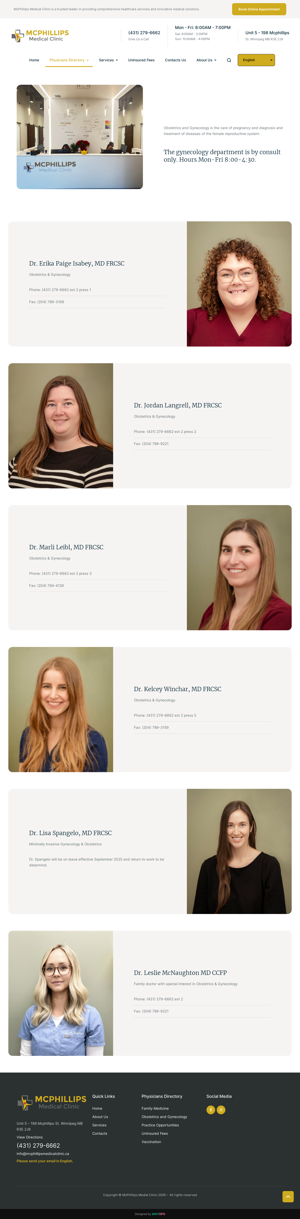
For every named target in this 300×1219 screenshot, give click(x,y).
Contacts (99, 1133)
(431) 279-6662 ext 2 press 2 (171, 432)
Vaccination (151, 1142)
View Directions (30, 1137)
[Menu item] (34, 60)
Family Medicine (155, 1108)
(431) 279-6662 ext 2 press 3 (67, 573)
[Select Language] (256, 60)
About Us (100, 1117)
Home (97, 1108)
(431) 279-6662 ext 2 (165, 999)
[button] (259, 9)
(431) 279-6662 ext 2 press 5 (171, 715)
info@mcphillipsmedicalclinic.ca (43, 1154)
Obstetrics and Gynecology (164, 1117)
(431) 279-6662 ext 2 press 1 (66, 290)
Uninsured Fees (155, 1133)
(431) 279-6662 (144, 32)
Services (99, 1125)
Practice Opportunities (160, 1125)
